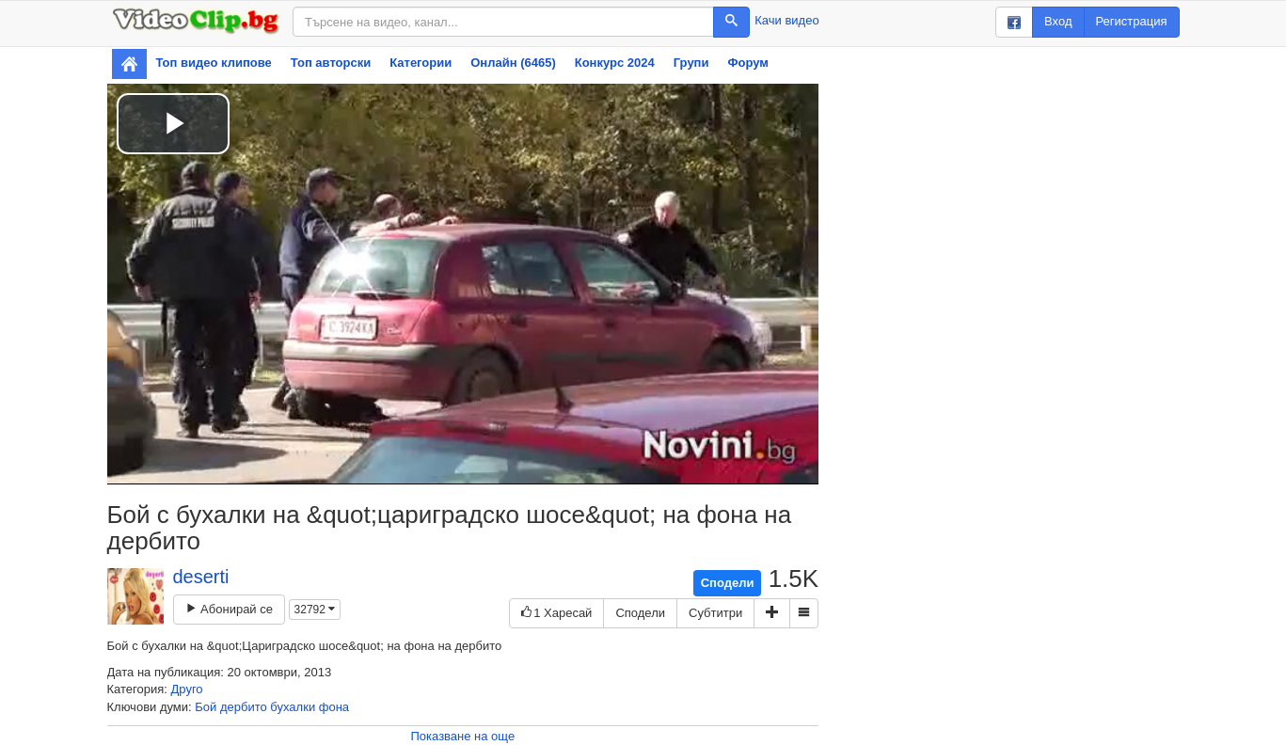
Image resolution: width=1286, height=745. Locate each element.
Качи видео (786, 20)
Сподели (727, 583)
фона (334, 707)
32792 (315, 609)
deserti (201, 576)
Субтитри (715, 613)
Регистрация (1131, 21)
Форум (747, 62)
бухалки (292, 707)
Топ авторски (331, 62)
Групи (691, 62)
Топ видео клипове (214, 62)
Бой (205, 707)
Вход (1058, 21)
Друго (187, 689)
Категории (420, 62)
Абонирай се (229, 609)
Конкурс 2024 (615, 62)
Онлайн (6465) (513, 62)
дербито (243, 707)
